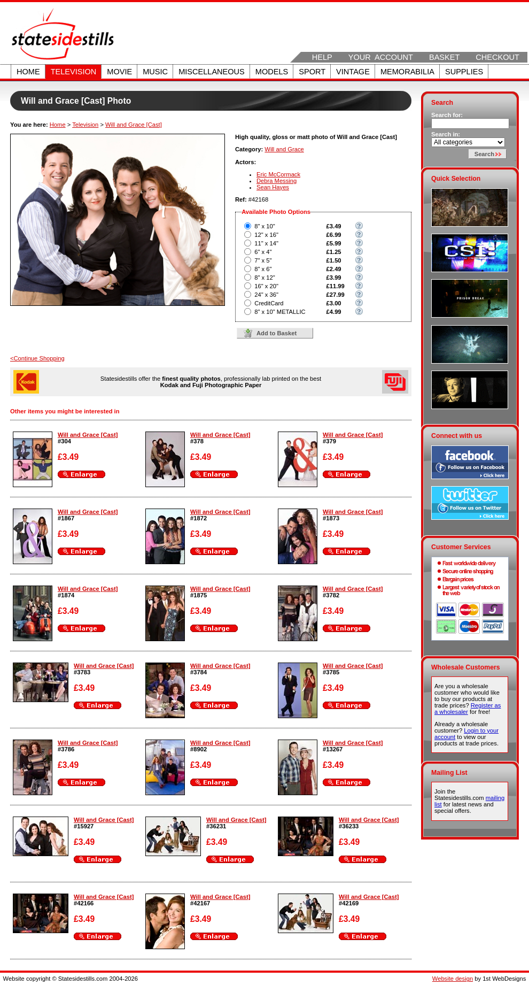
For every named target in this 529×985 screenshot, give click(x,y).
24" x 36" (266, 294)
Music (155, 71)
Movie (119, 71)
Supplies (464, 71)
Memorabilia (407, 71)
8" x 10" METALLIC (279, 312)
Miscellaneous (211, 71)
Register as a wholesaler (467, 708)
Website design (452, 978)
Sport (312, 71)
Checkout (497, 57)
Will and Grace (284, 149)
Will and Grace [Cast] (133, 124)
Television (74, 71)
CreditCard (268, 303)
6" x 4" (262, 252)
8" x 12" (264, 277)
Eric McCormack (278, 174)
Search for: (447, 115)
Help (322, 57)
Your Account (380, 57)
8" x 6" (262, 269)
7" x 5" (262, 260)
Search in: (445, 134)
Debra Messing (276, 181)
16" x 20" (266, 286)
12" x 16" (266, 235)
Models (271, 71)
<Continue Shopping (37, 358)
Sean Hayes (272, 187)
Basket (444, 57)
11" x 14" (266, 243)
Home (28, 71)
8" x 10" (264, 226)
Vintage (353, 71)
